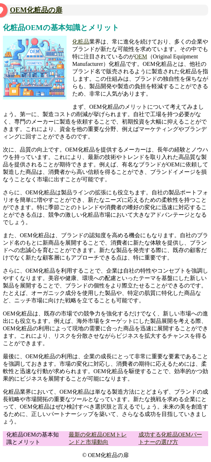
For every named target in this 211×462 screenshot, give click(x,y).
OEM (141, 56)
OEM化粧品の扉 (36, 10)
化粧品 (80, 42)
